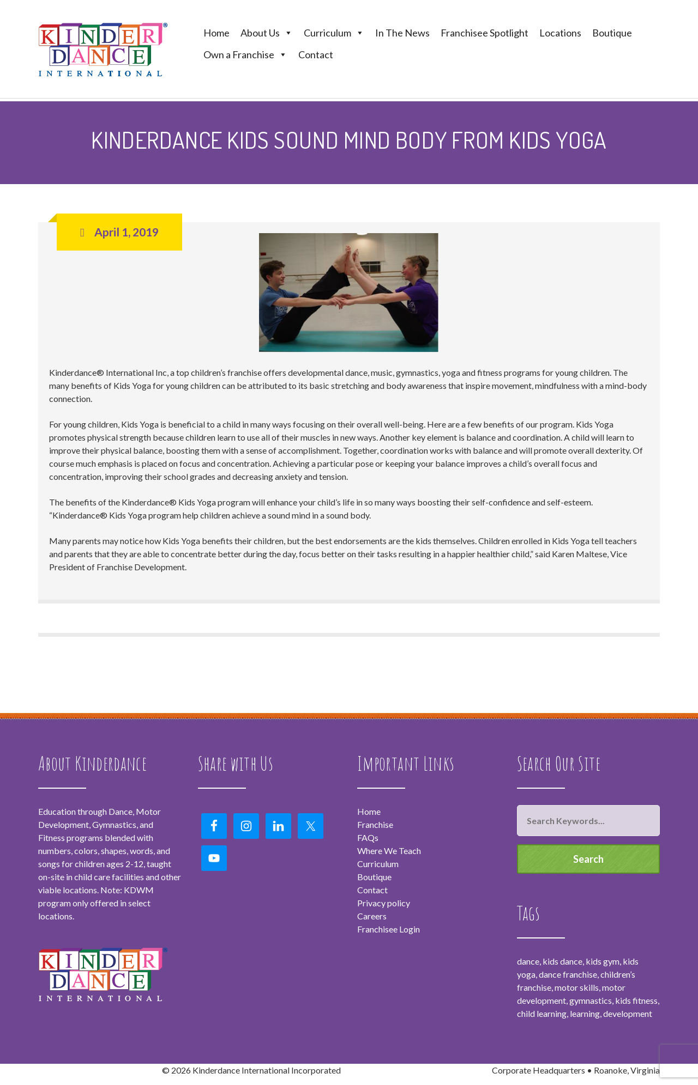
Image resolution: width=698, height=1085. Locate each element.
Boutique (612, 33)
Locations (560, 33)
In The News (402, 33)
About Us (266, 33)
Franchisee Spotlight (484, 33)
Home (216, 33)
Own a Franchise (245, 54)
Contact (315, 54)
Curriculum (334, 33)
